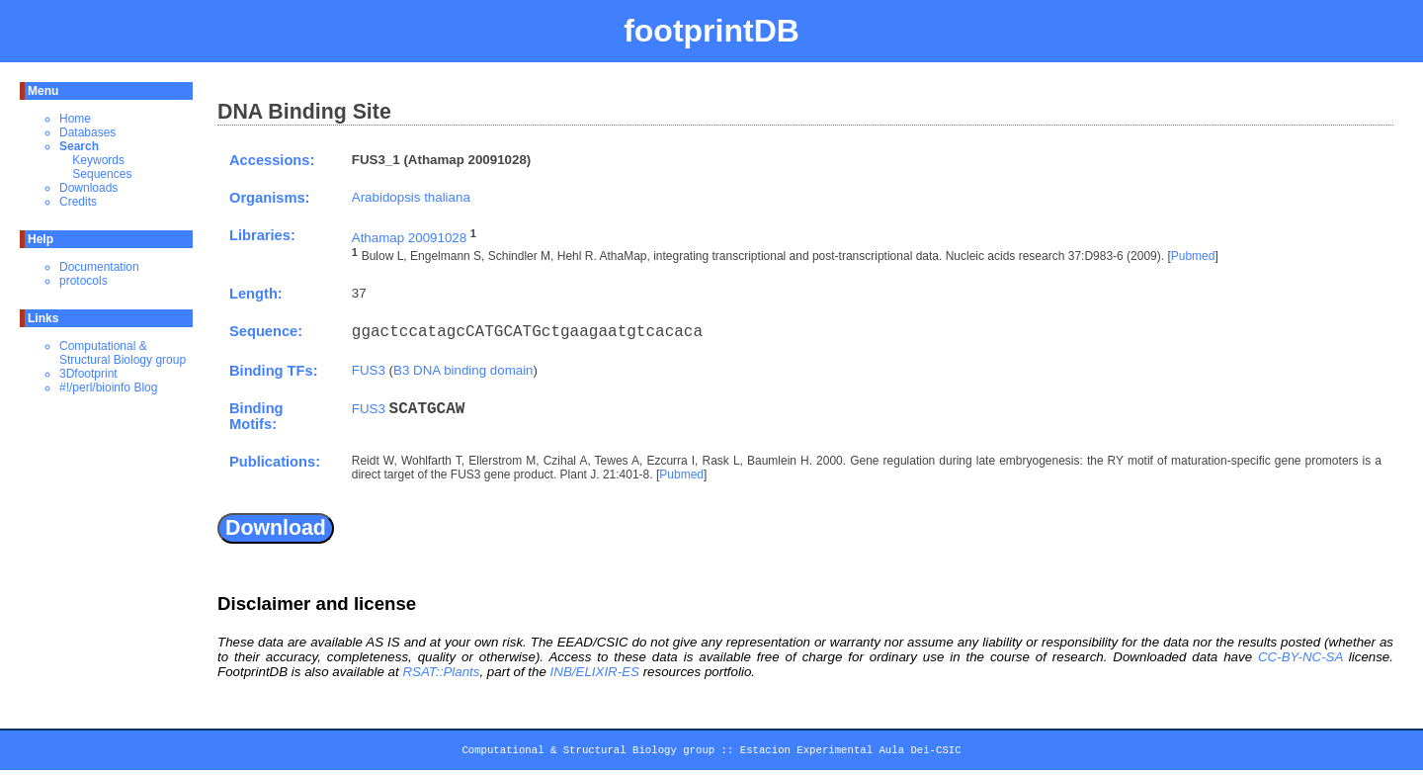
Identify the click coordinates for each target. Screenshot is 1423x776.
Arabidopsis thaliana (411, 197)
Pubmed (1193, 257)
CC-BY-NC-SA (1300, 656)
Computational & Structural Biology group (122, 353)
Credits (78, 202)
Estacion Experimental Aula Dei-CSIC (851, 753)
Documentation (99, 267)
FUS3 (368, 370)
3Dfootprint (88, 374)
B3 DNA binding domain (463, 370)
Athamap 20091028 (409, 237)
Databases (87, 132)
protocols (83, 281)
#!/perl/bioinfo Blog (108, 387)
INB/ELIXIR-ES (594, 671)
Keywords (98, 160)
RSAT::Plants (440, 671)
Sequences (101, 174)
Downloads (88, 188)
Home (75, 119)
